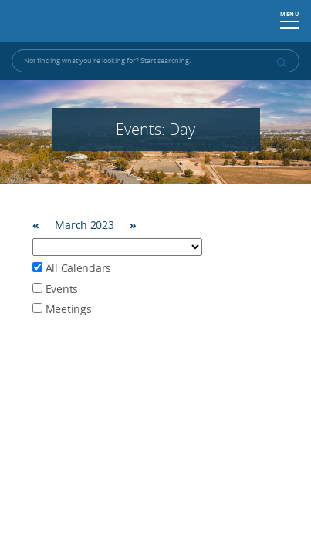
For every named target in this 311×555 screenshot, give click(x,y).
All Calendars (71, 268)
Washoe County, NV (86, 21)
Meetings (61, 308)
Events (55, 288)
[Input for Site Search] (155, 60)
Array (117, 247)
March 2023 (84, 224)
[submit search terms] (281, 62)
